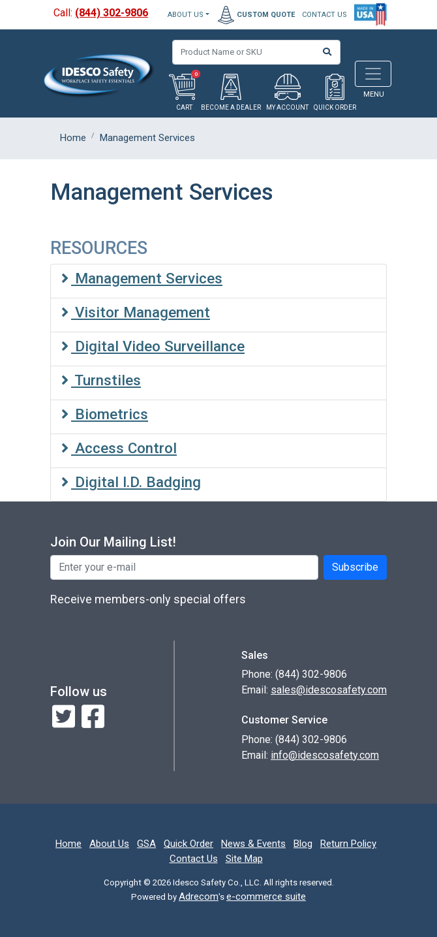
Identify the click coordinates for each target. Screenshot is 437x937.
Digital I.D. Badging (131, 481)
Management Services (141, 278)
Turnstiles (101, 380)
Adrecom (198, 896)
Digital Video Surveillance (153, 346)
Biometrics (104, 413)
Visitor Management (135, 312)
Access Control (119, 447)
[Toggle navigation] (373, 74)
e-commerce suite (266, 896)
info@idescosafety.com (325, 755)
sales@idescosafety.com (329, 690)
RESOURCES (98, 248)
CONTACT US (324, 14)
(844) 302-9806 (111, 13)
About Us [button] (185, 14)
